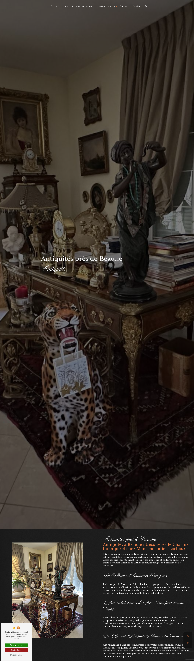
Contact (136, 6)
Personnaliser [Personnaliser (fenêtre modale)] (16, 655)
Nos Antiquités (107, 6)
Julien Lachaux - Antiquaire (79, 6)
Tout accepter (16, 645)
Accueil (55, 6)
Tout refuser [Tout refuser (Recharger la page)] (16, 650)
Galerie (124, 6)
